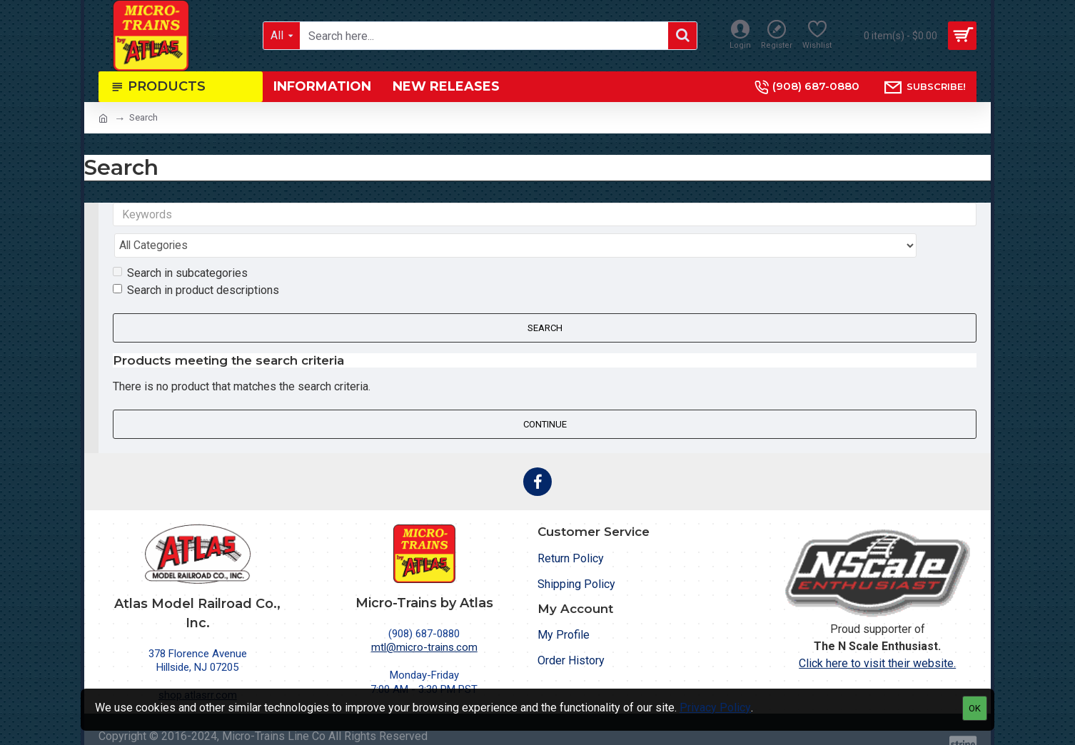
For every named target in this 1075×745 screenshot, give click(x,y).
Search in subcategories (180, 245)
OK (975, 708)
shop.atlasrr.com (197, 668)
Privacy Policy (715, 707)
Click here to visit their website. (877, 636)
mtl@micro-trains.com (424, 620)
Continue (545, 396)
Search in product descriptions (196, 262)
